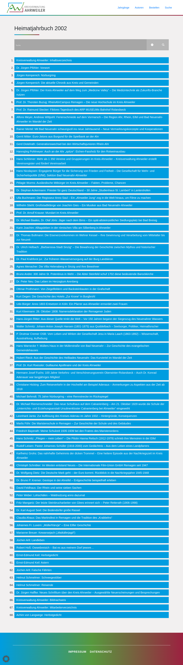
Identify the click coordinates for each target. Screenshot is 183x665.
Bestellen (154, 7)
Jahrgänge (123, 7)
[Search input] (80, 44)
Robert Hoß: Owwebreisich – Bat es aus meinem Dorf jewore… (55, 547)
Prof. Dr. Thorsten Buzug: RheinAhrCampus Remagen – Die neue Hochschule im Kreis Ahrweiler (75, 102)
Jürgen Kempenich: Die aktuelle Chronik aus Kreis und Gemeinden (57, 82)
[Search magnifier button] (163, 44)
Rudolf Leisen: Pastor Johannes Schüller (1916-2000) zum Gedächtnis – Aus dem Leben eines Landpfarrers (82, 445)
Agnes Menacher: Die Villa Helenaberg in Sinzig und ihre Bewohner (57, 266)
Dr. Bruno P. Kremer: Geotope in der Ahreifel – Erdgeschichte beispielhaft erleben (66, 480)
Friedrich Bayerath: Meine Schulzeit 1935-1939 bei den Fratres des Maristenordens (67, 430)
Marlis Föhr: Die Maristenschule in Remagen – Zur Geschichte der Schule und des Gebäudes (73, 423)
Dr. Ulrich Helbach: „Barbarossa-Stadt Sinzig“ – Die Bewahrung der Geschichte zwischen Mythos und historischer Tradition (85, 249)
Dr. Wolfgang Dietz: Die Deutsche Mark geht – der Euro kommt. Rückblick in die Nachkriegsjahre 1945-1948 (82, 472)
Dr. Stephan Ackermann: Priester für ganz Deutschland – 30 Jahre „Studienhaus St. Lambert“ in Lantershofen (83, 190)
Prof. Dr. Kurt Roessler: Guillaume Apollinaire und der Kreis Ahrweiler (58, 365)
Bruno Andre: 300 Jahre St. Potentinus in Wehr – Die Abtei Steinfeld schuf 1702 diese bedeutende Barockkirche (84, 274)
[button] (6, 659)
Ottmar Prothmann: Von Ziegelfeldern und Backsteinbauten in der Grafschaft (63, 289)
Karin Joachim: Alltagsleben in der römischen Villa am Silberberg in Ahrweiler (63, 227)
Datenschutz (101, 651)
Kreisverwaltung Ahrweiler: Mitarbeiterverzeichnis (46, 607)
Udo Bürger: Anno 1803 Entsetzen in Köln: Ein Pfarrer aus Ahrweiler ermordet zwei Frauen (72, 303)
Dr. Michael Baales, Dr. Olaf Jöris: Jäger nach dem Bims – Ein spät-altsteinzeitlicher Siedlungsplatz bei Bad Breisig (86, 220)
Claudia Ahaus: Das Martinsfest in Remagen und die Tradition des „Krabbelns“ (64, 517)
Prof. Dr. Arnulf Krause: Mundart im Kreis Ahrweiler (47, 212)
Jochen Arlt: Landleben (30, 540)
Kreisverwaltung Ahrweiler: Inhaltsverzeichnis (44, 60)
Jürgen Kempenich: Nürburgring (36, 75)
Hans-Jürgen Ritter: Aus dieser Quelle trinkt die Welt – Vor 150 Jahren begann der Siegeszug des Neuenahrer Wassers (89, 318)
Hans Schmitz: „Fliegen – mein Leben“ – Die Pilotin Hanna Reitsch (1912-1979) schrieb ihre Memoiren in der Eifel (86, 438)
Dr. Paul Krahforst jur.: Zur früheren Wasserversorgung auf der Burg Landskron (64, 259)
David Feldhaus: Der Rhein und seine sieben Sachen (48, 487)
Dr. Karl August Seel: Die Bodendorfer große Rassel (48, 510)
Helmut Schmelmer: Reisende (34, 585)
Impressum (77, 651)
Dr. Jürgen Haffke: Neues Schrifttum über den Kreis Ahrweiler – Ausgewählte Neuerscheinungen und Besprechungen (88, 592)
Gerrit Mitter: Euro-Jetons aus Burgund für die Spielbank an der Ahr (57, 136)
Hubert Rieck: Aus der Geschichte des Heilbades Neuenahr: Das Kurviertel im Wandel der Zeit (74, 357)
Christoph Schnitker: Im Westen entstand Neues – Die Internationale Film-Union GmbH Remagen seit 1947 (82, 465)
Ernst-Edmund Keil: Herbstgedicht (37, 555)
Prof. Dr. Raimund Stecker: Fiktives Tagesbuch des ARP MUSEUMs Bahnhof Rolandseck (71, 109)
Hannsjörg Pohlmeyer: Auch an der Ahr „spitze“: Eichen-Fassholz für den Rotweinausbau (70, 151)
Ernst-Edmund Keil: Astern (32, 562)
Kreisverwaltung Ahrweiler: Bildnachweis (41, 600)
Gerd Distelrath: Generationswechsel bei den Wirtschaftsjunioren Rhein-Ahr (62, 144)
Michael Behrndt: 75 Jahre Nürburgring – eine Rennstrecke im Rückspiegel (62, 396)
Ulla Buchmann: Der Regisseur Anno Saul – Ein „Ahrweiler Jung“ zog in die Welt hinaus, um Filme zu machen (83, 197)
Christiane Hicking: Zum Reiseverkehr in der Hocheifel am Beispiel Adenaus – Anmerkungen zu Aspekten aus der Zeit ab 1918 (90, 387)
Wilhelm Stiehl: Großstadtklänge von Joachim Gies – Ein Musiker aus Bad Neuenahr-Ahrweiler (74, 205)
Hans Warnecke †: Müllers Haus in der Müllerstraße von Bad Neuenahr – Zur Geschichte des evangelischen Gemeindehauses (82, 348)
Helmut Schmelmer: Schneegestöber (39, 577)
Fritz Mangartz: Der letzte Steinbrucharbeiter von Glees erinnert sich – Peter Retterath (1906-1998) (77, 502)
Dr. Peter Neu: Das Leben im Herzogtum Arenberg (47, 281)
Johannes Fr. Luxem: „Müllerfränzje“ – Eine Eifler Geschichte (53, 525)
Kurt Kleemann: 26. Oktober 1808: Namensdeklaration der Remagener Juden (63, 311)
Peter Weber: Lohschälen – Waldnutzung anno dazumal (50, 495)
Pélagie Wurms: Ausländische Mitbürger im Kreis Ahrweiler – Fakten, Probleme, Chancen (71, 182)
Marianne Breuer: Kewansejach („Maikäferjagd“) (45, 532)
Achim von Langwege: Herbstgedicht (39, 614)
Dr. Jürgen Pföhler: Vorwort (33, 67)
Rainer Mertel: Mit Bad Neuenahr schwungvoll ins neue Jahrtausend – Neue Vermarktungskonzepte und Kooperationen (89, 129)
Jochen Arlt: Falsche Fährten (34, 570)
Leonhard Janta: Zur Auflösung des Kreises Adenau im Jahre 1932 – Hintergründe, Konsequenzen (76, 415)
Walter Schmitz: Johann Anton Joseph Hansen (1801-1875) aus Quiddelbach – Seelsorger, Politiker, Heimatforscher (87, 326)
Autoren (139, 7)
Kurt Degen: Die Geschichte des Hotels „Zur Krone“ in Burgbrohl (55, 296)
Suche (168, 7)
